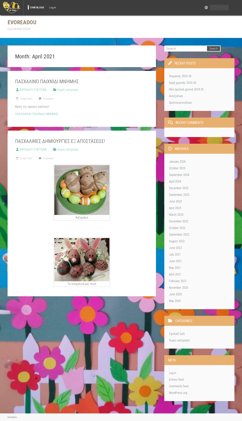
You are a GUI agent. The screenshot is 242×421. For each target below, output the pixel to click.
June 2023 (175, 201)
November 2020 (178, 287)
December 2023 (178, 188)
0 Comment (46, 98)
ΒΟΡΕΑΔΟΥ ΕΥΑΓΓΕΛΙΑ (33, 90)
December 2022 (178, 221)
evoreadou (22, 22)
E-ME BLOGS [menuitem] (37, 7)
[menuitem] (11, 7)
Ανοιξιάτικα (176, 96)
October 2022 (177, 228)
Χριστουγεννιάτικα (180, 102)
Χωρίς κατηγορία (67, 90)
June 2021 (175, 261)
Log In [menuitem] (52, 7)
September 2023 (179, 195)
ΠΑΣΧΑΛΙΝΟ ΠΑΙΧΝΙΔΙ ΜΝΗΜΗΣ (36, 114)
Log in (172, 373)
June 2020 (175, 294)
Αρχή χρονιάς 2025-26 (182, 83)
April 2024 (175, 181)
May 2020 (175, 301)
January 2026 (177, 161)
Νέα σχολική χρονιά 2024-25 (186, 89)
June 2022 (175, 248)
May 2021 (175, 268)
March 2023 (176, 214)
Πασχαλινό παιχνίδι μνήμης (47, 81)
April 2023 (175, 208)
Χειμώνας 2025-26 (180, 76)
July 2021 (175, 254)
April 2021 (175, 274)
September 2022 (179, 234)
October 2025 (177, 168)
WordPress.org (178, 393)
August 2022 (177, 241)
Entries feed (176, 379)
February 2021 (178, 281)
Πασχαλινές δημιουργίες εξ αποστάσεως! (60, 141)
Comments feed (178, 386)
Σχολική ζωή (177, 334)
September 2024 (179, 175)
